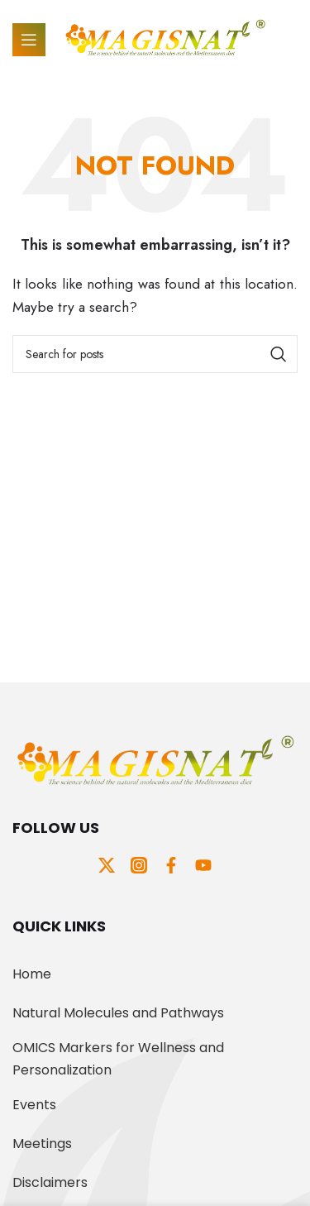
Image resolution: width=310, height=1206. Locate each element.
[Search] (155, 354)
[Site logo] (165, 38)
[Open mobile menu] (29, 39)
